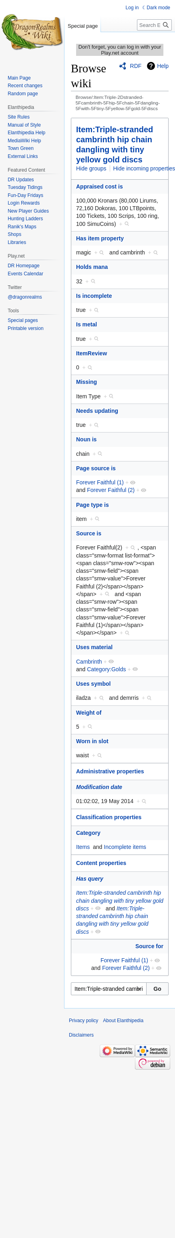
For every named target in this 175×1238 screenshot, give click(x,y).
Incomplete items (125, 847)
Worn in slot (92, 741)
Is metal (86, 324)
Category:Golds (106, 669)
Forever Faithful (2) (111, 490)
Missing (86, 382)
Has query (89, 878)
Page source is (96, 468)
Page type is (92, 505)
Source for (149, 946)
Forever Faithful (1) (100, 482)
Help (163, 66)
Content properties (101, 863)
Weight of (89, 712)
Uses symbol (93, 683)
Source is (88, 533)
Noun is (86, 439)
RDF (136, 66)
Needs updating (97, 411)
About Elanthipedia (123, 1020)
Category (88, 833)
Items (83, 847)
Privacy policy (83, 1020)
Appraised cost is (99, 186)
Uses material (94, 647)
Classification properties (108, 817)
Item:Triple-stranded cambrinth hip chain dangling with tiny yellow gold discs (119, 901)
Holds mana (92, 267)
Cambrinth (89, 661)
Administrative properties (110, 771)
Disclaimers (81, 1035)
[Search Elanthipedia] (154, 25)
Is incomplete (94, 296)
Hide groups (91, 168)
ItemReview (91, 353)
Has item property (100, 238)
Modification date (99, 787)
